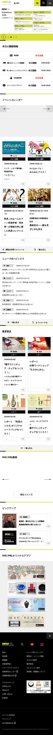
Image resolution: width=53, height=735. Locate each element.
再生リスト (26, 494)
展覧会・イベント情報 (35, 656)
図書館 (4, 660)
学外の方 (5, 690)
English (5, 697)
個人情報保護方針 (9, 723)
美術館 (4, 656)
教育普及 (30, 663)
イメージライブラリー (10, 667)
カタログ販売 (32, 660)
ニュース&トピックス (35, 652)
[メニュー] (37, 3)
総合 (4, 652)
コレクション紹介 (33, 667)
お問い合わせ (7, 694)
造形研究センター (10, 671)
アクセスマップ (8, 682)
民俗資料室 (6, 663)
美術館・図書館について (36, 671)
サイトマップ (6, 719)
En (50, 3)
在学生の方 (6, 686)
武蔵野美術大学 (9, 675)
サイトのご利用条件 (8, 715)
